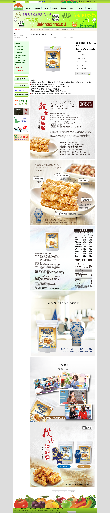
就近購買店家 (24, 508)
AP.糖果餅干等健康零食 (55, 29)
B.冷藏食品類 (19, 46)
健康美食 (54, 8)
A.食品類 (18, 43)
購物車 (81, 8)
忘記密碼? (49, 1)
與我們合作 (56, 508)
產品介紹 (46, 8)
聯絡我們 (72, 8)
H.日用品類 (18, 52)
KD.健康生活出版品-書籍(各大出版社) (20, 62)
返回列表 (63, 37)
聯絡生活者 (33, 508)
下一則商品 (71, 37)
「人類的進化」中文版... (20, 90)
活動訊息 (37, 8)
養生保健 (63, 8)
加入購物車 (81, 73)
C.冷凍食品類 (19, 49)
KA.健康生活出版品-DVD (20, 56)
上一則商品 (56, 37)
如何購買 (41, 508)
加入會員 (44, 1)
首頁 (31, 29)
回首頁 (90, 8)
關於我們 (28, 8)
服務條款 (48, 508)
